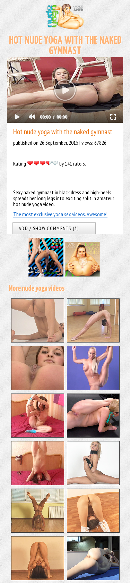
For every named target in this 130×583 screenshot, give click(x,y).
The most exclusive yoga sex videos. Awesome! (60, 214)
